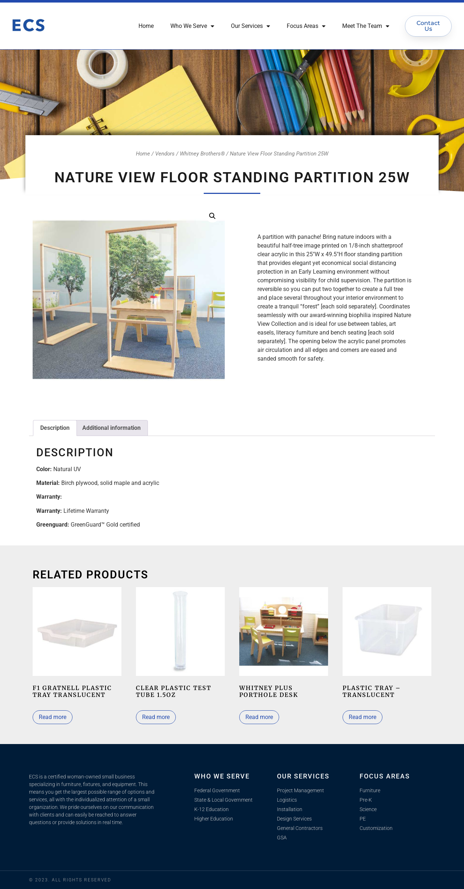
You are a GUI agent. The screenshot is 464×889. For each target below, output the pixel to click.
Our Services (250, 26)
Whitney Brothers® (202, 153)
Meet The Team (365, 26)
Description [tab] (55, 427)
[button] (212, 216)
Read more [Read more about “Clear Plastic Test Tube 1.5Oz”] (156, 717)
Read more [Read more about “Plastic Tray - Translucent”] (362, 717)
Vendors (165, 153)
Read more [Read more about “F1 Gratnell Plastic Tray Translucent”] (52, 717)
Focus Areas (306, 26)
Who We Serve (192, 26)
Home (146, 25)
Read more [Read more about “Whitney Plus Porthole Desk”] (259, 717)
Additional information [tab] (111, 427)
